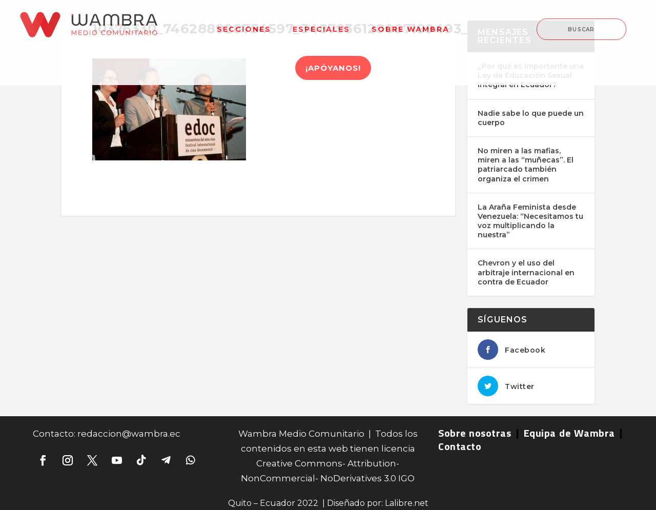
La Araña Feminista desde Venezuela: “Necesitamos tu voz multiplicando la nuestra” (530, 221)
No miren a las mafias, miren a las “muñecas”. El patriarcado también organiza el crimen (525, 164)
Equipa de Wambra (569, 433)
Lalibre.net (406, 503)
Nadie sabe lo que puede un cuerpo (531, 118)
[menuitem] (244, 22)
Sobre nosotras (474, 433)
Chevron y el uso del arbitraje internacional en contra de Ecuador (526, 272)
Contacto (459, 446)
